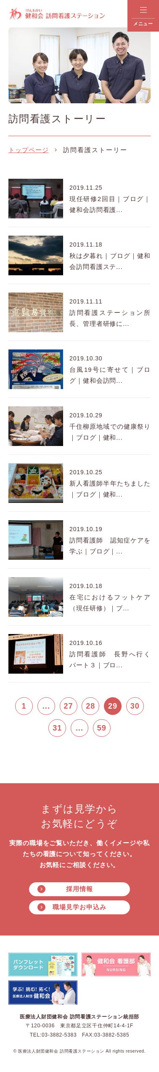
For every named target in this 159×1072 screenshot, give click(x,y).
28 (90, 706)
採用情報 (79, 888)
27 (68, 706)
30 (135, 706)
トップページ (28, 149)
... (46, 706)
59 (101, 728)
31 (57, 728)
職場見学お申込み (79, 907)
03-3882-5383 (59, 1035)
